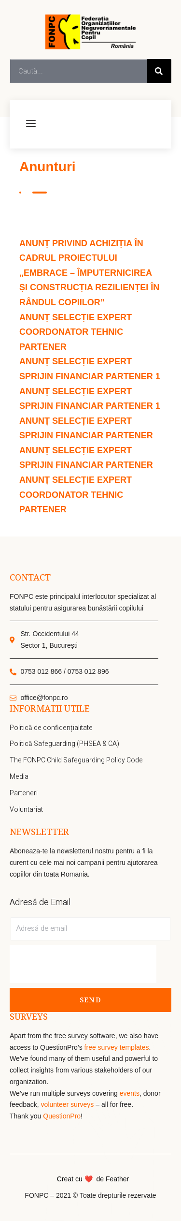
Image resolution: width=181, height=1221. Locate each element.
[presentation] (83, 964)
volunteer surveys (68, 1104)
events (129, 1093)
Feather (117, 1179)
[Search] (159, 71)
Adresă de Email (40, 902)
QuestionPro (62, 1116)
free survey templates (116, 1047)
